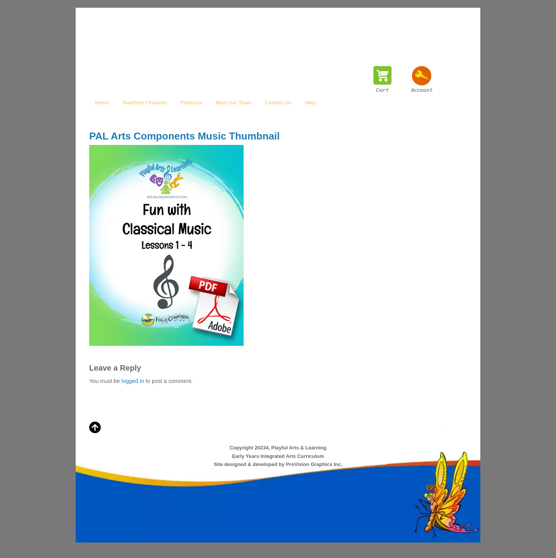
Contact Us (278, 102)
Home (102, 102)
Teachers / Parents (144, 102)
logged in (132, 381)
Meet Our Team (233, 102)
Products (191, 102)
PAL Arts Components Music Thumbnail (184, 136)
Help (310, 102)
